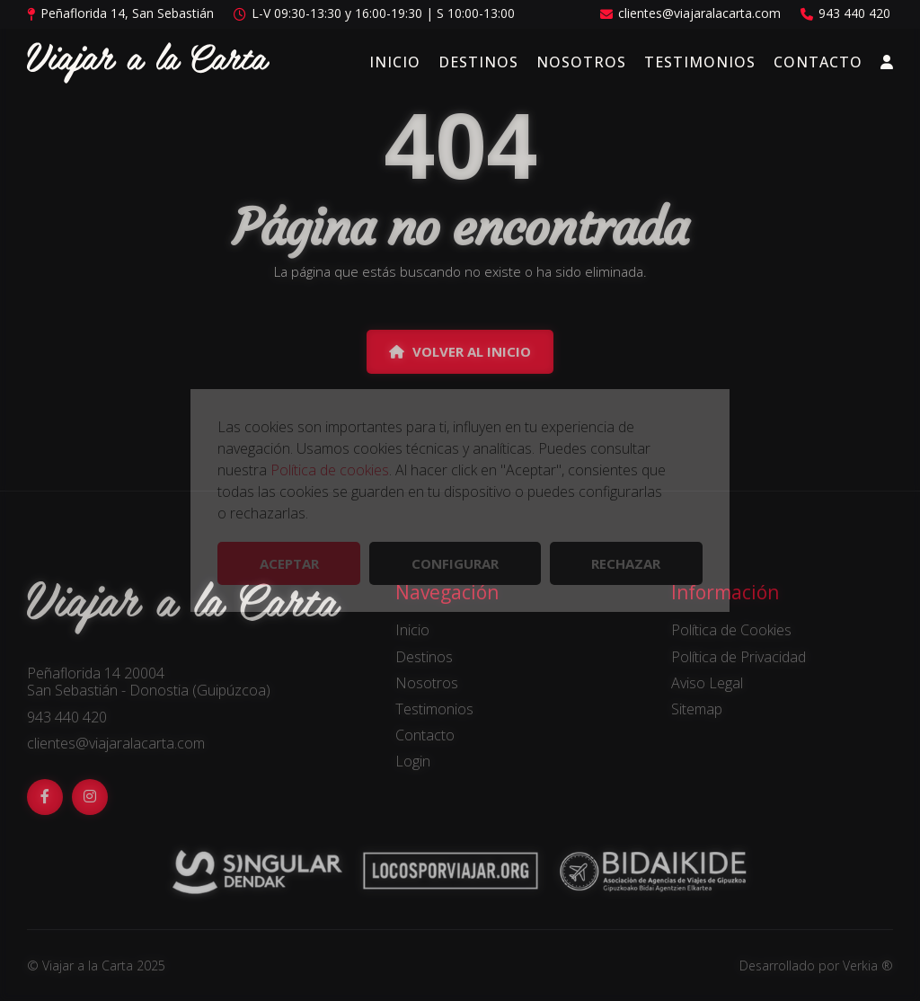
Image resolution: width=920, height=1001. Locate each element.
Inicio (394, 62)
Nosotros (581, 62)
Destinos (478, 62)
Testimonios (700, 62)
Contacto (818, 62)
